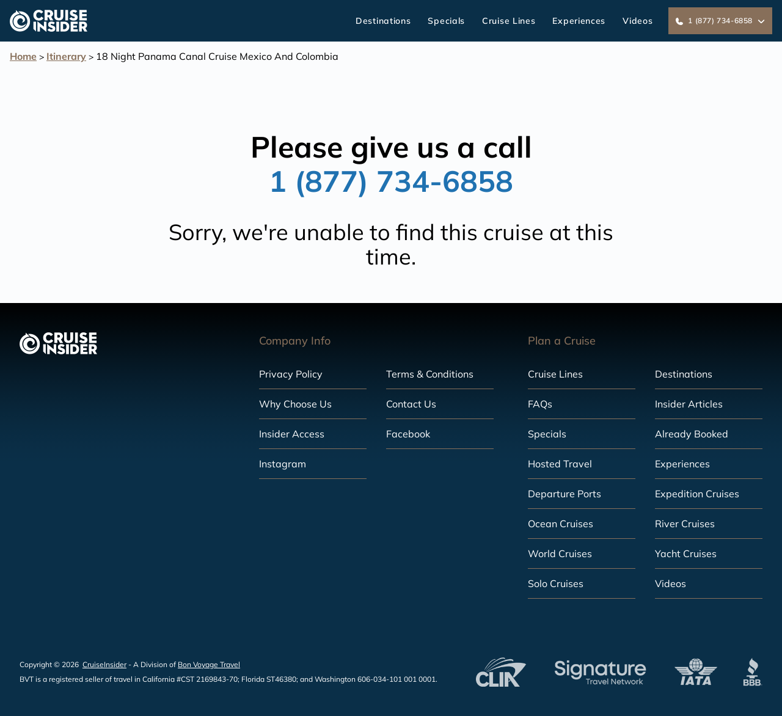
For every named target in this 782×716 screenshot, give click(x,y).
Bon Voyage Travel (209, 664)
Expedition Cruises (697, 494)
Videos (637, 20)
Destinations (383, 20)
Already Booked (691, 434)
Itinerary (66, 56)
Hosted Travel (560, 464)
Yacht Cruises (686, 553)
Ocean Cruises (560, 523)
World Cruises (560, 553)
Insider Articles (689, 404)
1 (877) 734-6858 (391, 180)
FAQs (540, 404)
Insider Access (291, 434)
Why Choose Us (295, 404)
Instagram (282, 464)
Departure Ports (564, 494)
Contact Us (411, 404)
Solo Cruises (555, 583)
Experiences (578, 20)
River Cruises (685, 523)
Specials (446, 20)
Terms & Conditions (429, 374)
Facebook (408, 434)
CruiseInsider (104, 664)
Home (23, 56)
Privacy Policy (291, 374)
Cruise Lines (508, 20)
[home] (48, 21)
